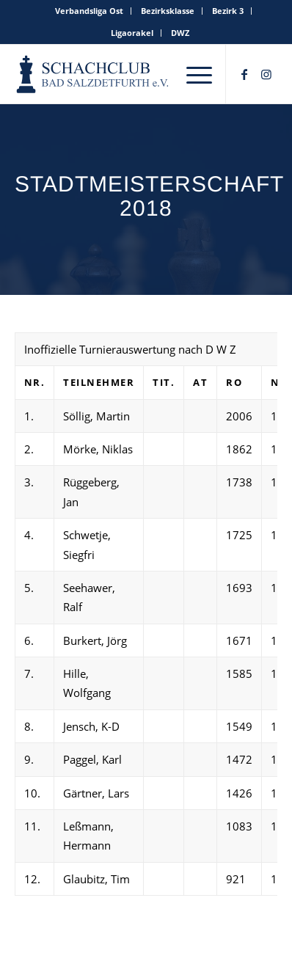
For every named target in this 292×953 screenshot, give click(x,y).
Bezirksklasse (167, 10)
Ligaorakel (132, 32)
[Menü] (199, 74)
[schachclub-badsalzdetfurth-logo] (93, 74)
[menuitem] (89, 11)
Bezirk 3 (228, 10)
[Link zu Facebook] (244, 74)
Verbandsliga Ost (89, 10)
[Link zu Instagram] (266, 74)
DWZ (180, 32)
